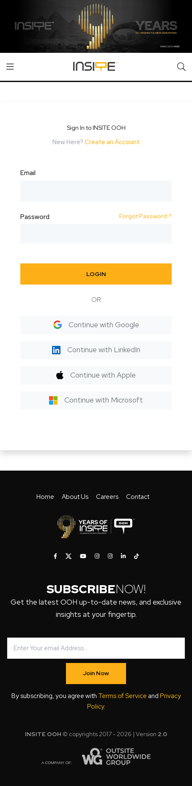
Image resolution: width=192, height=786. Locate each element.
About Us (75, 497)
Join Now (96, 673)
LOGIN (96, 274)
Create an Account (112, 142)
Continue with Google (96, 324)
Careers (107, 497)
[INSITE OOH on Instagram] (97, 556)
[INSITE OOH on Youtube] (83, 556)
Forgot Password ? (145, 216)
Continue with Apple (95, 375)
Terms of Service (122, 696)
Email (28, 173)
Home (45, 497)
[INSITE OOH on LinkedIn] (123, 556)
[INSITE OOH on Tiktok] (136, 556)
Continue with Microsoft (96, 400)
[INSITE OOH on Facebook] (55, 556)
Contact (137, 497)
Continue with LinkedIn (96, 349)
